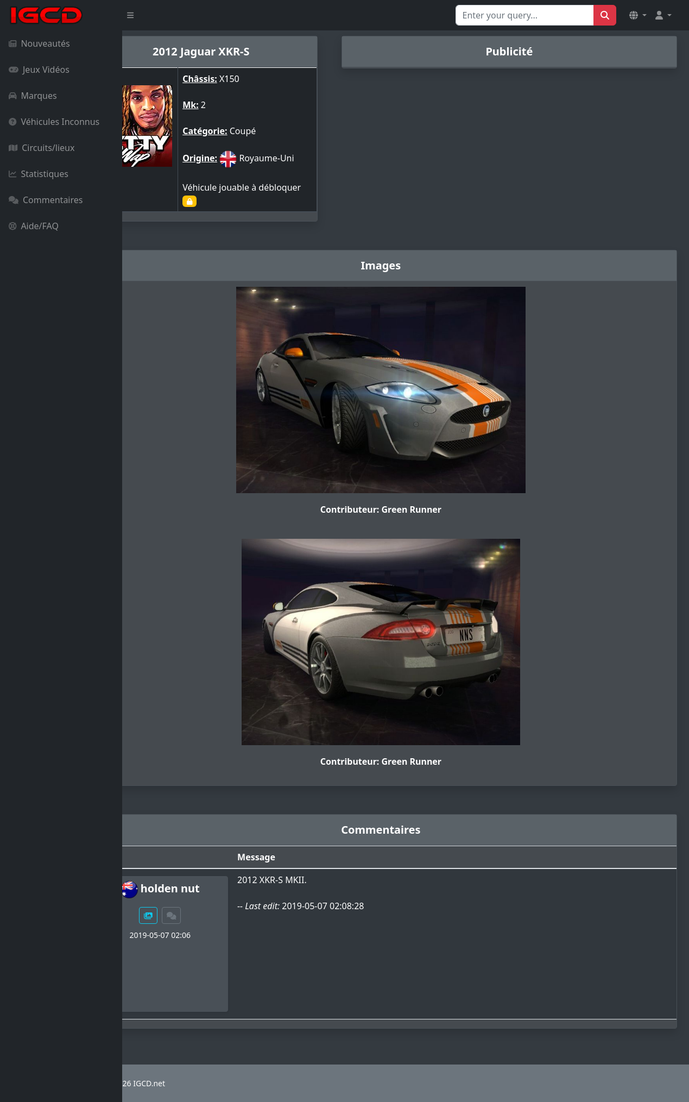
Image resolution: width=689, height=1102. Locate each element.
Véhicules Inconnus (54, 122)
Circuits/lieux (41, 148)
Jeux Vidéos (39, 69)
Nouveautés (39, 43)
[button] (638, 15)
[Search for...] (525, 15)
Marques (33, 96)
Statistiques (38, 174)
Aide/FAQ (34, 226)
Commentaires (46, 200)
